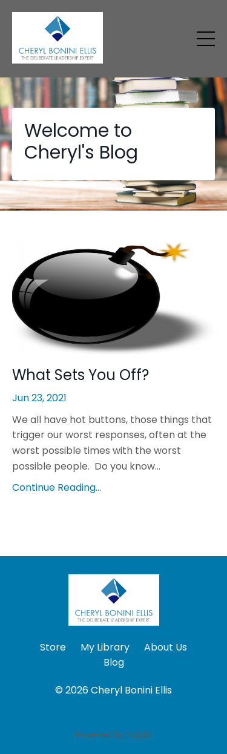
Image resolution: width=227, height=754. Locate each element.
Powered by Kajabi (114, 735)
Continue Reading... (56, 487)
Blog (114, 662)
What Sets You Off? (80, 375)
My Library (105, 647)
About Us (165, 647)
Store (53, 647)
